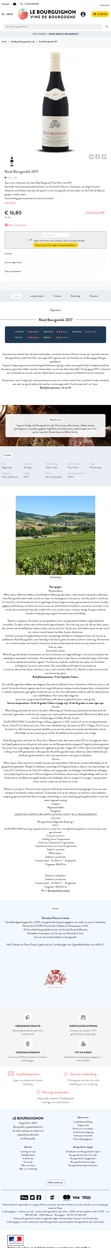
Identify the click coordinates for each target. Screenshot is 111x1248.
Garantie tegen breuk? (55, 262)
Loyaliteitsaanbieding (83, 1122)
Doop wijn (28, 1162)
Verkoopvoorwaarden (83, 1135)
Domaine (94, 296)
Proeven (17, 296)
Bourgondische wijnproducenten (83, 1165)
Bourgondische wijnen (59, 890)
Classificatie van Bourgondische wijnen (83, 1151)
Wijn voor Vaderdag (28, 1169)
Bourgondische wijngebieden (83, 1158)
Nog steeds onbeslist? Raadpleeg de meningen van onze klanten (55, 1100)
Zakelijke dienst (28, 1155)
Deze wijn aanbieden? (55, 271)
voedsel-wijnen (37, 296)
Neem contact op (55, 1182)
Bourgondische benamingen (83, 1162)
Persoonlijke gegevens (83, 1139)
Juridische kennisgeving (83, 1132)
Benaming (75, 296)
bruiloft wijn (28, 1158)
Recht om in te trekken (83, 1128)
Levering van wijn (28, 1151)
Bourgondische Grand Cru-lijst (83, 1155)
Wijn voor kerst (28, 1165)
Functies (57, 296)
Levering (55, 253)
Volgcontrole (83, 1125)
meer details (10, 202)
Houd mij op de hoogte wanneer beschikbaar (56, 245)
